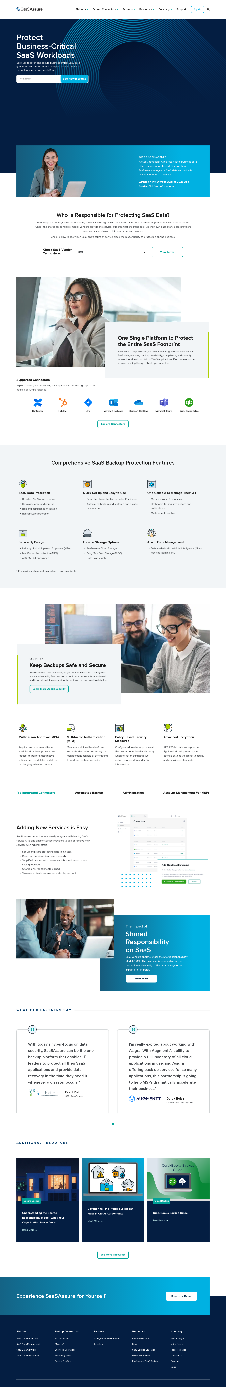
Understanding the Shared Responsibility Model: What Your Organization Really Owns (43, 1179)
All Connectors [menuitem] (62, 1300)
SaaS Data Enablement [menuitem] (27, 1317)
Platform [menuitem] (81, 9)
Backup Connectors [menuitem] (104, 9)
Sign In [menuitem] (197, 9)
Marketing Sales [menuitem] (63, 1317)
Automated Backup (89, 755)
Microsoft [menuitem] (60, 1306)
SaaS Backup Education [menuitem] (143, 1312)
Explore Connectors (113, 385)
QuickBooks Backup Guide (170, 1175)
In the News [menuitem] (177, 1306)
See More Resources (113, 1216)
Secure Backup (31, 1162)
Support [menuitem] (181, 9)
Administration (133, 755)
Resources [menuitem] (145, 9)
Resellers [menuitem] (98, 1306)
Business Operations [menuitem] (65, 1312)
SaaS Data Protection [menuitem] (27, 1300)
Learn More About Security (49, 650)
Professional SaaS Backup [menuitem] (145, 1323)
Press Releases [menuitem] (178, 1312)
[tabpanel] (62, 1033)
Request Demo (193, 1352)
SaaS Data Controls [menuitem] (26, 1312)
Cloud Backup (161, 1162)
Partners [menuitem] (128, 9)
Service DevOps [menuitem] (63, 1323)
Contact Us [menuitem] (176, 1317)
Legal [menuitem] (173, 1329)
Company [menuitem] (164, 9)
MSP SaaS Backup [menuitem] (141, 1317)
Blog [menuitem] (134, 1306)
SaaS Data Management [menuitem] (28, 1306)
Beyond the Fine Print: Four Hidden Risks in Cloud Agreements (110, 1173)
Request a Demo (181, 1258)
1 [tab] (113, 1085)
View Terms (167, 213)
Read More (141, 940)
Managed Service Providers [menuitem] (107, 1300)
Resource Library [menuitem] (140, 1300)
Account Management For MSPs (186, 755)
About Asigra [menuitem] (177, 1300)
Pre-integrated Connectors (35, 755)
